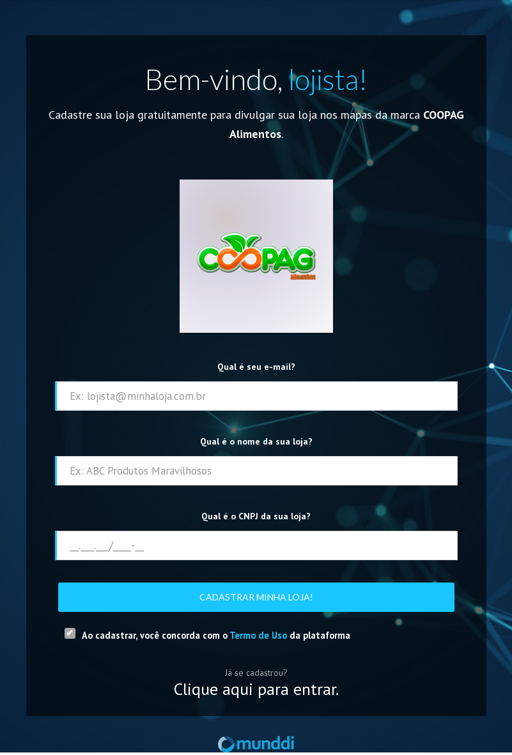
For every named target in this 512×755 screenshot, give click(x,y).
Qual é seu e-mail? (256, 366)
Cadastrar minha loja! (256, 596)
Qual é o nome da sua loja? (256, 441)
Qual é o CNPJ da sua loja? (256, 516)
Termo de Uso (258, 635)
